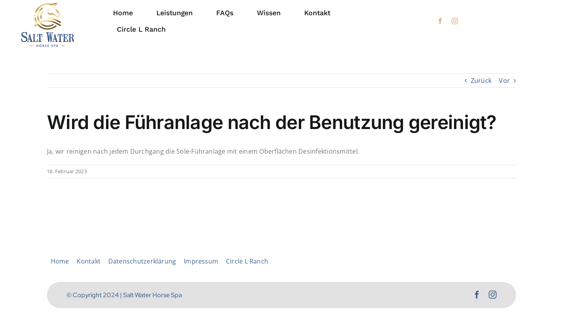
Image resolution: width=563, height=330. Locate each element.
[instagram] (455, 21)
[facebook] (440, 21)
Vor (504, 80)
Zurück (481, 80)
